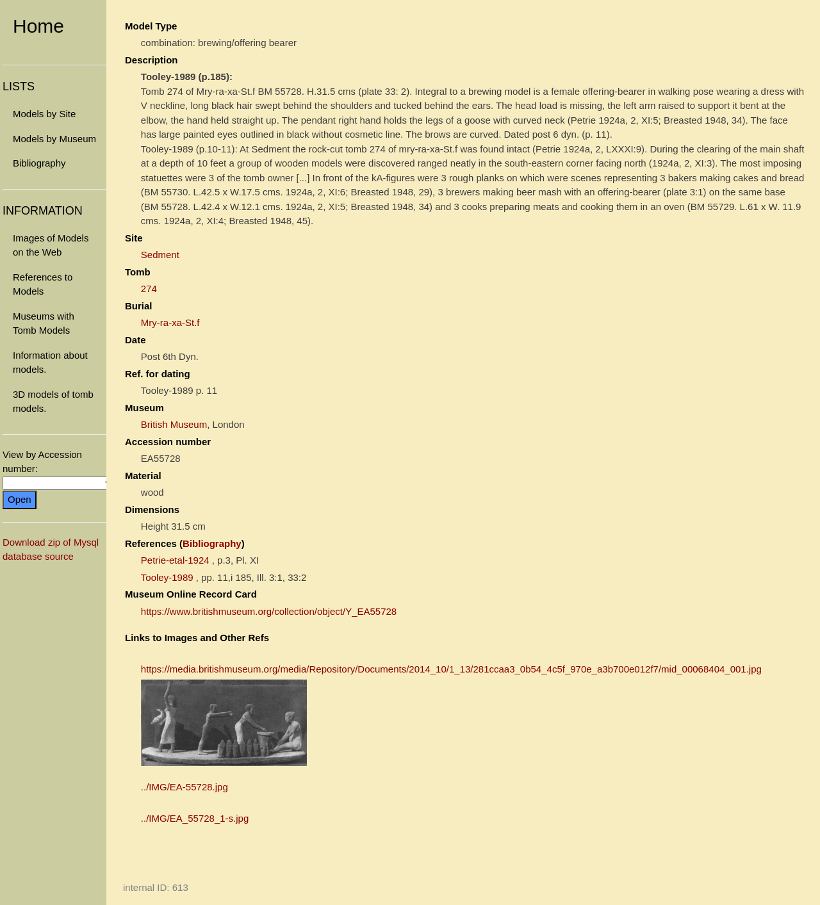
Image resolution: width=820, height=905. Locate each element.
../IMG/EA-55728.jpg (184, 786)
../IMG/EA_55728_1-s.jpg (195, 818)
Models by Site (44, 113)
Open (19, 499)
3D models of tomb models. (53, 401)
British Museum (174, 424)
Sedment (160, 254)
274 (149, 288)
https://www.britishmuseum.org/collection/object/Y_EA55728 (269, 611)
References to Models (42, 284)
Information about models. (50, 362)
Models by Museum (54, 138)
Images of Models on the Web (50, 245)
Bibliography (39, 163)
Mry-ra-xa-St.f (170, 322)
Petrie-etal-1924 (175, 560)
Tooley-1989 (167, 577)
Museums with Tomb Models (43, 323)
